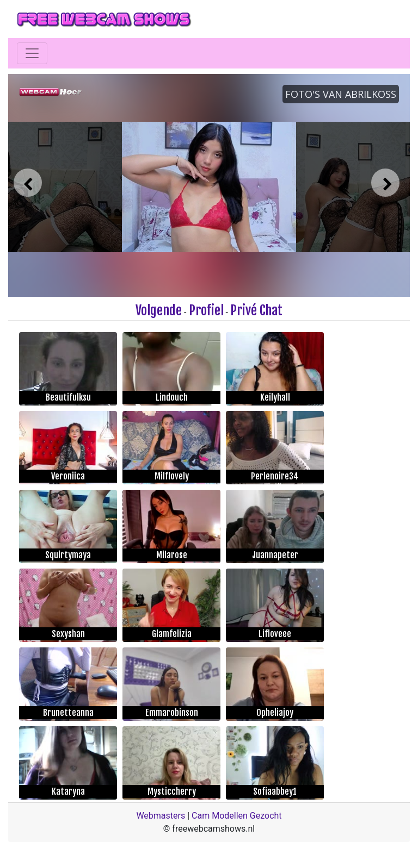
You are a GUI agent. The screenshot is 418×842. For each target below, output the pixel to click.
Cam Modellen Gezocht (237, 815)
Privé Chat (256, 310)
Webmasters (160, 815)
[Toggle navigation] (32, 53)
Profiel (206, 310)
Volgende (159, 310)
